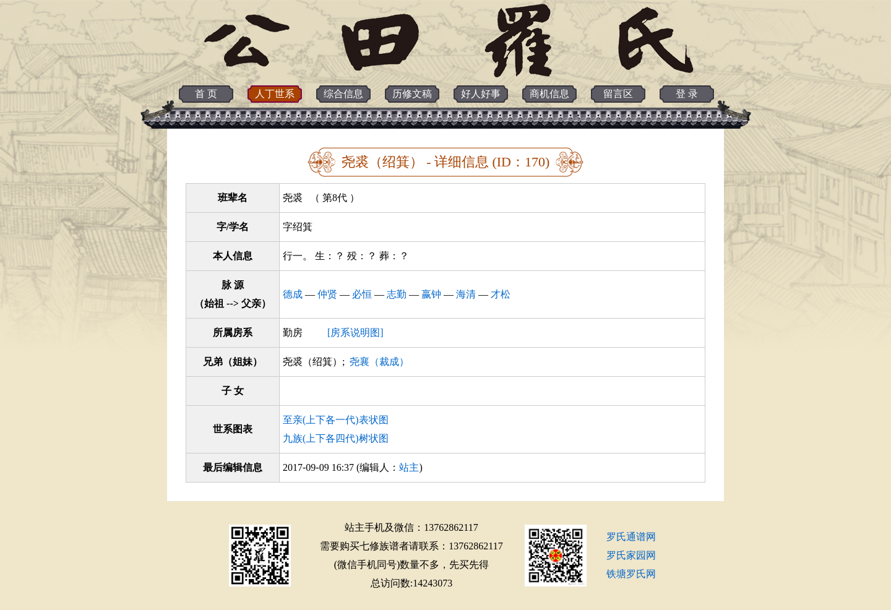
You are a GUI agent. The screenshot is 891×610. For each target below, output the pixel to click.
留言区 (618, 93)
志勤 (397, 294)
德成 (293, 294)
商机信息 (549, 93)
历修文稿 (412, 93)
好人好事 (481, 93)
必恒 (362, 294)
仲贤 (327, 294)
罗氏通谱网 (631, 536)
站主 (409, 467)
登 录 (687, 93)
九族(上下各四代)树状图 (336, 438)
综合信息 (343, 93)
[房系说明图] (355, 332)
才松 (500, 294)
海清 (466, 294)
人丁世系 (275, 93)
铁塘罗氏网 (631, 574)
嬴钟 (431, 294)
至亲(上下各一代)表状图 (336, 420)
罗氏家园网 (631, 555)
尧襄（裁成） (379, 361)
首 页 (206, 93)
